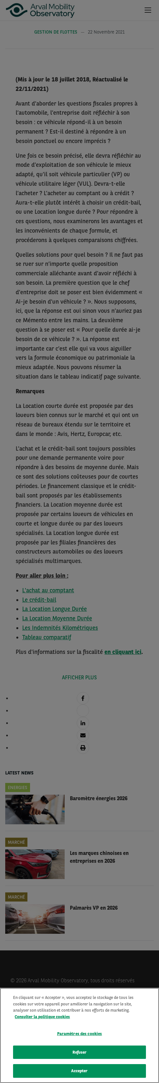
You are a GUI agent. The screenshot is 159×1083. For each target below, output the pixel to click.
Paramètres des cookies (79, 1033)
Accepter (79, 1070)
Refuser (79, 1052)
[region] (79, 1035)
